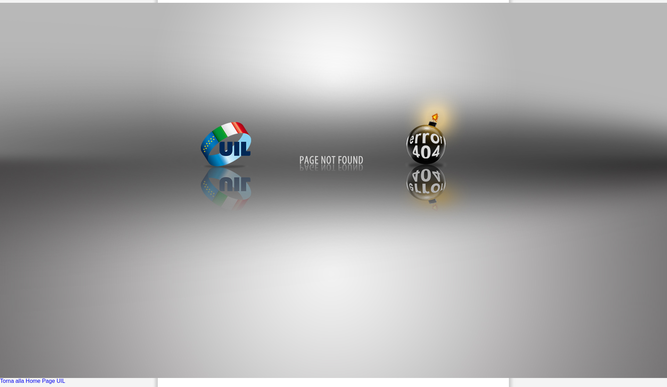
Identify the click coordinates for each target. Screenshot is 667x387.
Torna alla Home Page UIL (32, 381)
